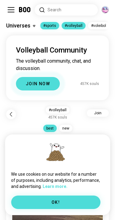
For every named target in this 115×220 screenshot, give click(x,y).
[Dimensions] (105, 9)
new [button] (65, 128)
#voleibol (98, 26)
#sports (49, 26)
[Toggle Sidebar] (11, 10)
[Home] (25, 10)
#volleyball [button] (58, 110)
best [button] (50, 128)
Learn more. (55, 186)
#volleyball (73, 26)
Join (98, 113)
